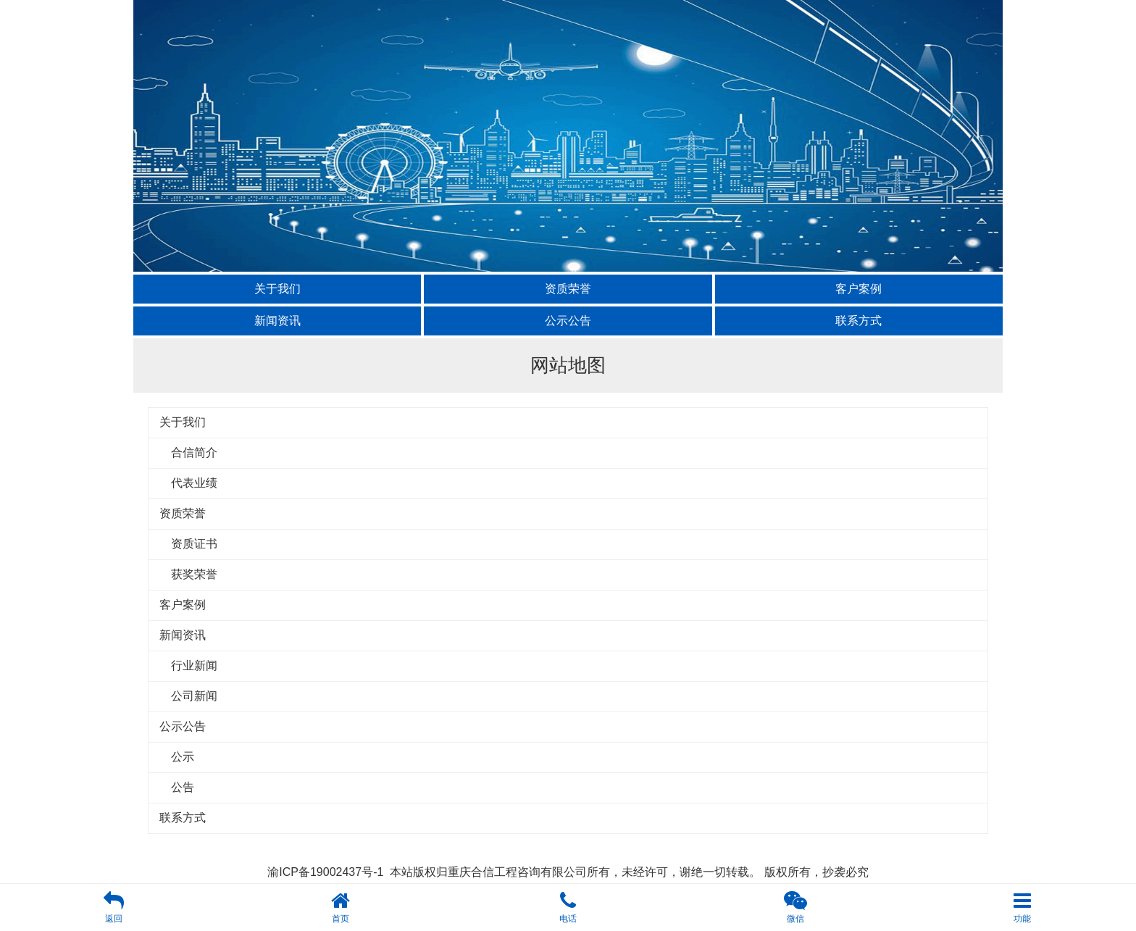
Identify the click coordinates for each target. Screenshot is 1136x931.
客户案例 (858, 289)
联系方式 (858, 320)
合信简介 (188, 452)
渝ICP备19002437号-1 (325, 872)
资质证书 (188, 544)
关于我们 (277, 289)
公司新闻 (188, 696)
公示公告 (568, 320)
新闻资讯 (277, 320)
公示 (176, 757)
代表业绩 (188, 483)
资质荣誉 (568, 289)
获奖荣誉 (188, 574)
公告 (176, 787)
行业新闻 (188, 665)
